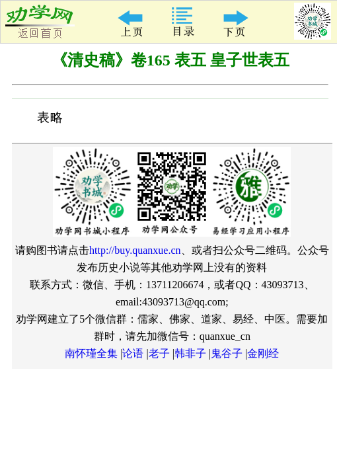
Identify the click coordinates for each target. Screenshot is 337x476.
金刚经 (263, 353)
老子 (159, 353)
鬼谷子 (227, 353)
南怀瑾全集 (91, 353)
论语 (132, 353)
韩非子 (190, 353)
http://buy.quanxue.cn (135, 250)
